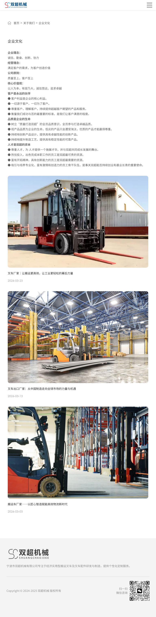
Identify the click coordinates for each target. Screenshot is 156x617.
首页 (16, 23)
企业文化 (44, 23)
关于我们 (29, 23)
